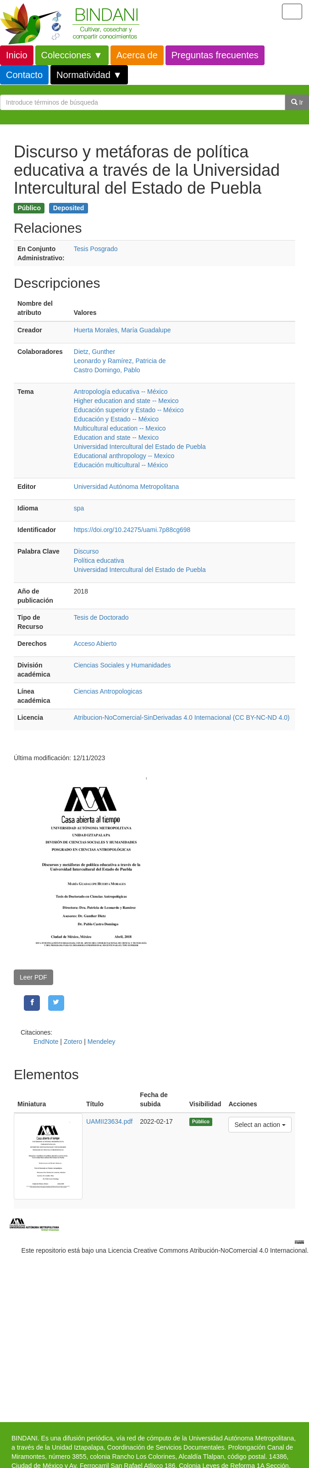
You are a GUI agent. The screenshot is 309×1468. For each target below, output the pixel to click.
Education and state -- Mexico (116, 437)
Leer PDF (33, 977)
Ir (297, 102)
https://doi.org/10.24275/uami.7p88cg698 (132, 529)
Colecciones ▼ (72, 55)
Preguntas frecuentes (215, 55)
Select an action (260, 1124)
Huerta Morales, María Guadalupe (122, 330)
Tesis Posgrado (96, 248)
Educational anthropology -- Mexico (124, 455)
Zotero (73, 1041)
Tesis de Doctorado (101, 617)
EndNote (45, 1041)
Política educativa (99, 560)
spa (79, 508)
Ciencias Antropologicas (108, 691)
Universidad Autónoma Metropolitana (126, 486)
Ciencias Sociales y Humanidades (122, 665)
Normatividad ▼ (89, 75)
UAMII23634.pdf (109, 1121)
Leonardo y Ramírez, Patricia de (120, 360)
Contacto (24, 75)
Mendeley (102, 1041)
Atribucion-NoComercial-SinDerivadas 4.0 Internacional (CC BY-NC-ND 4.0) (182, 717)
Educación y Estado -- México (116, 419)
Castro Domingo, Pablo (107, 370)
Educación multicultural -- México (121, 465)
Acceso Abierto (95, 643)
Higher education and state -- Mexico (126, 400)
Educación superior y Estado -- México (129, 410)
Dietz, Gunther (94, 351)
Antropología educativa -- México (121, 391)
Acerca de (137, 55)
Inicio (17, 55)
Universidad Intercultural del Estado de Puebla (140, 446)
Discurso (86, 551)
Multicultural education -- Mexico (120, 428)
